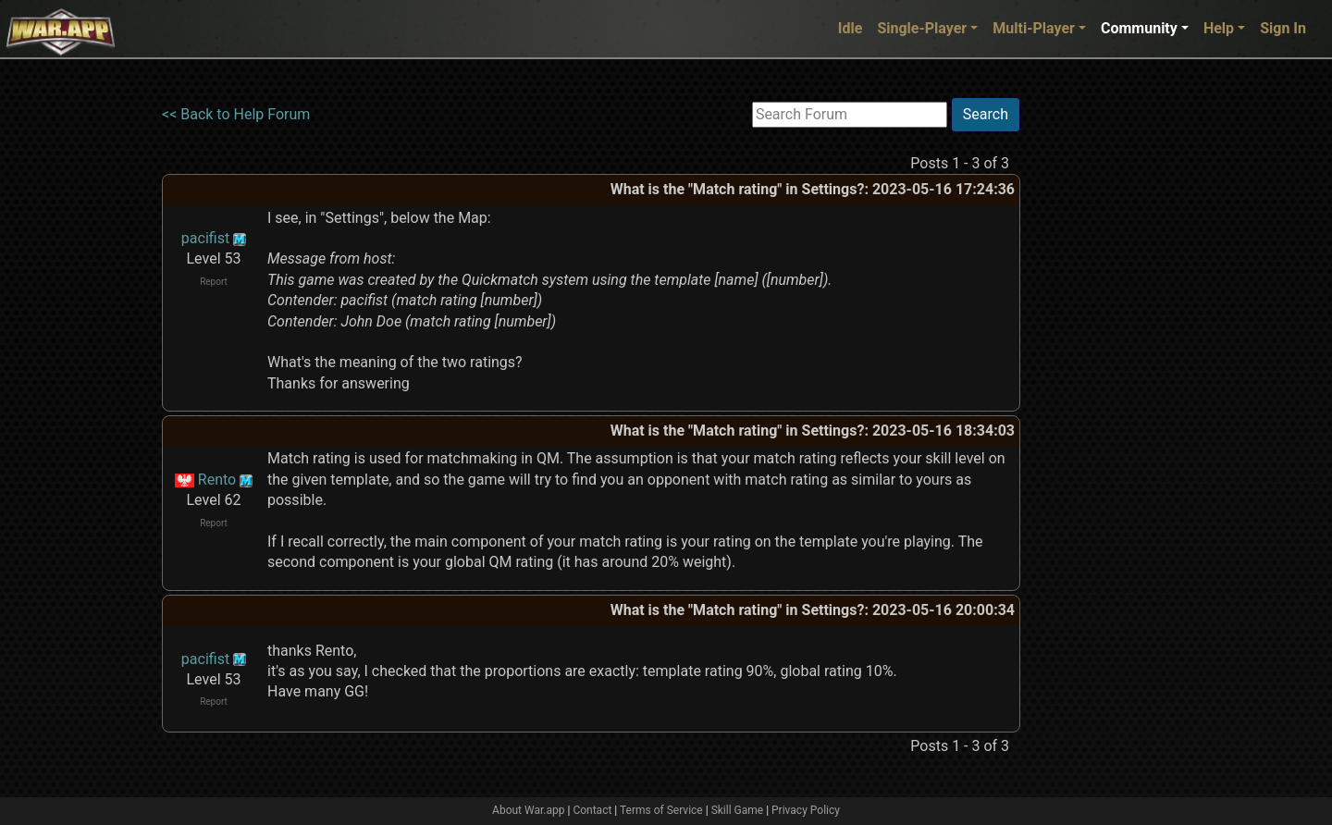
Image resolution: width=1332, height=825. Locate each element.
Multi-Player (1034, 28)
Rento (217, 479)
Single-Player (922, 28)
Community (1139, 28)
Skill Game (737, 810)
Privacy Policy (805, 810)
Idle (850, 28)
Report (214, 282)
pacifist (205, 238)
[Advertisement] (1096, 374)
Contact (592, 810)
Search (985, 114)
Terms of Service (661, 810)
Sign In (1283, 28)
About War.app (528, 810)
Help (1218, 28)
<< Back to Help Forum (236, 114)
